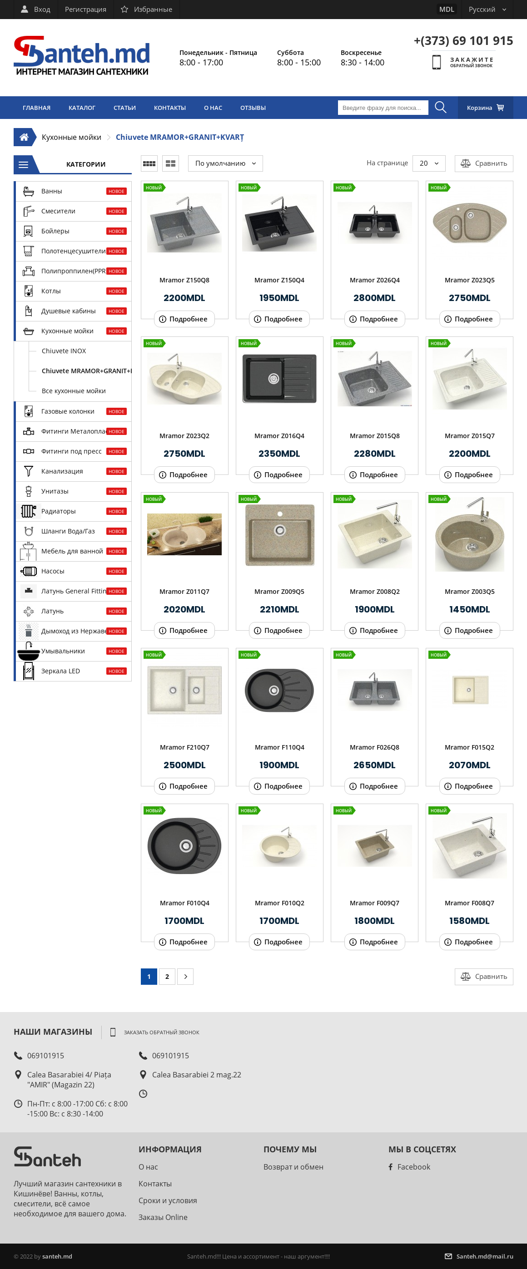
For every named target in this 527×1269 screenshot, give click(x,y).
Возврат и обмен (293, 1167)
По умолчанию (225, 163)
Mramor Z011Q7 (184, 591)
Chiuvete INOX (64, 350)
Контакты (155, 1184)
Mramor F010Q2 (279, 903)
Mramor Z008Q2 (375, 591)
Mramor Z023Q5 (470, 280)
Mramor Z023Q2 (184, 435)
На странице (387, 162)
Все (74, 390)
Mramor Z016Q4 (279, 435)
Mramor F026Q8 (374, 747)
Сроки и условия (168, 1200)
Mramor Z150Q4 (279, 280)
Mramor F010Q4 (184, 903)
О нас (148, 1167)
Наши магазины (53, 1031)
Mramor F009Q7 (374, 903)
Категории (86, 164)
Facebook (409, 1167)
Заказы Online (163, 1217)
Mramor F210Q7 (184, 747)
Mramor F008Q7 (469, 903)
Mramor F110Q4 (279, 747)
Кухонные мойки (71, 137)
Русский (487, 9)
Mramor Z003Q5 (470, 591)
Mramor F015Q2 (469, 747)
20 (429, 163)
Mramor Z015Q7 (470, 435)
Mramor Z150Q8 (184, 280)
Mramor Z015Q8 (375, 435)
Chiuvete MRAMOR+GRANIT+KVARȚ (180, 137)
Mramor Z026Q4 (375, 280)
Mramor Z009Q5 (279, 591)
